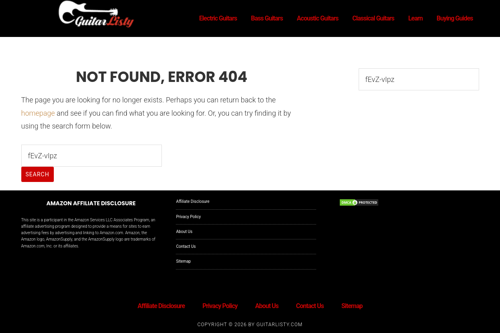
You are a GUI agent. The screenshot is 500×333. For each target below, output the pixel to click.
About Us (184, 231)
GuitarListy (93, 15)
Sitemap (183, 261)
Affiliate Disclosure (192, 201)
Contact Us (186, 246)
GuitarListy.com (279, 324)
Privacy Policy (188, 217)
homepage (38, 113)
